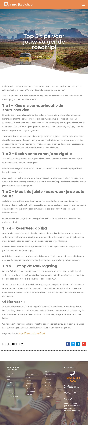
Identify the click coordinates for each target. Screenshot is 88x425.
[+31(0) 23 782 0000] (72, 373)
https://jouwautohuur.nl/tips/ (32, 333)
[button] (83, 4)
